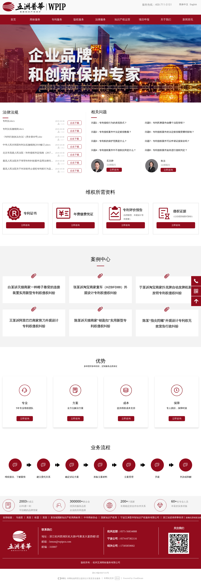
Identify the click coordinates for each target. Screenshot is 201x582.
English (193, 4)
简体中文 (183, 4)
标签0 (115, 122)
